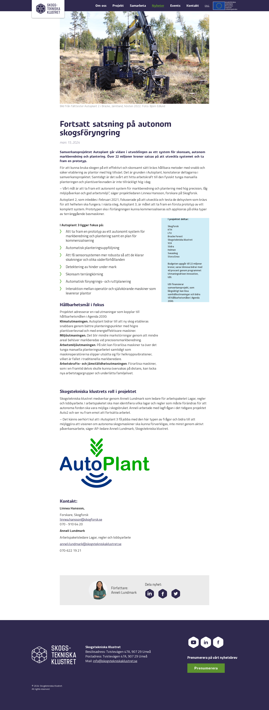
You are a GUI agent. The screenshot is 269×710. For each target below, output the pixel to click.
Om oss (100, 6)
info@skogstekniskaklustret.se (115, 660)
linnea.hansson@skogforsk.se (81, 519)
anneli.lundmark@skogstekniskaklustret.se (90, 543)
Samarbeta (138, 6)
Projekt (118, 6)
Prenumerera (206, 668)
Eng (207, 5)
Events (175, 6)
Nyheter (158, 6)
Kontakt (192, 6)
